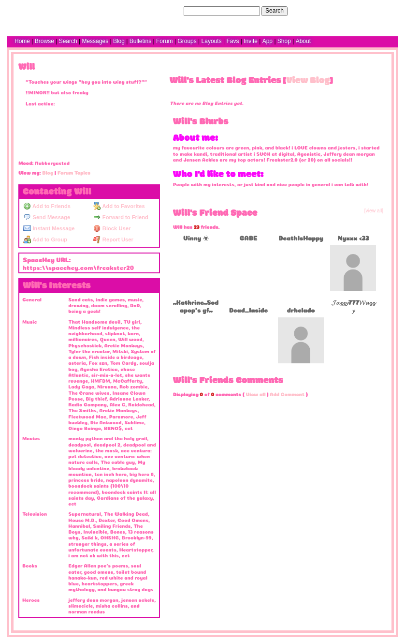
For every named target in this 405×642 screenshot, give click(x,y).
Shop (284, 41)
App (267, 41)
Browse (44, 41)
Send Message (46, 217)
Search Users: (163, 10)
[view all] (373, 210)
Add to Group (45, 239)
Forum (164, 41)
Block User (112, 228)
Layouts (212, 41)
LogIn (362, 10)
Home (22, 41)
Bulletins (140, 41)
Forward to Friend (120, 217)
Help (344, 10)
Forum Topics (74, 172)
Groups (186, 41)
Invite (251, 41)
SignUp (384, 10)
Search (274, 10)
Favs (232, 41)
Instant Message (48, 228)
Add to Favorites (119, 206)
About (303, 41)
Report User (113, 239)
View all (256, 393)
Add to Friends (47, 206)
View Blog (308, 81)
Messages (95, 41)
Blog (119, 41)
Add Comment (287, 393)
